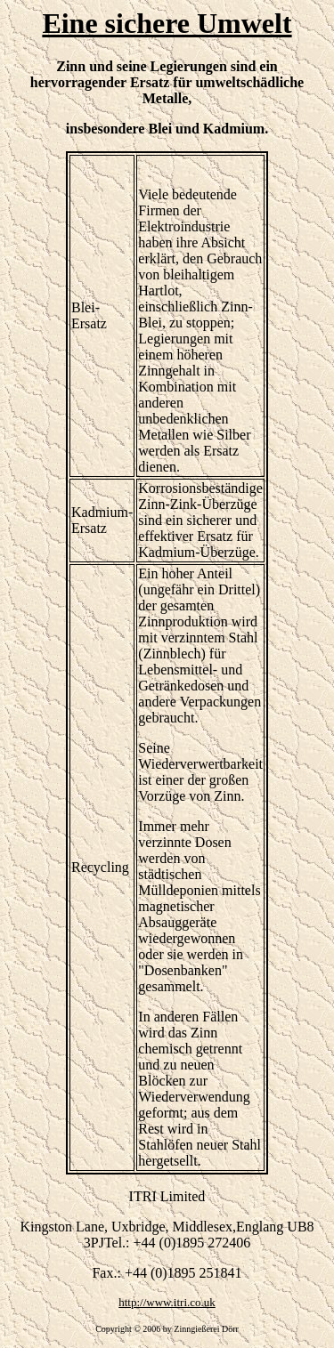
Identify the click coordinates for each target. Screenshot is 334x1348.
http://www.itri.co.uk (167, 1302)
